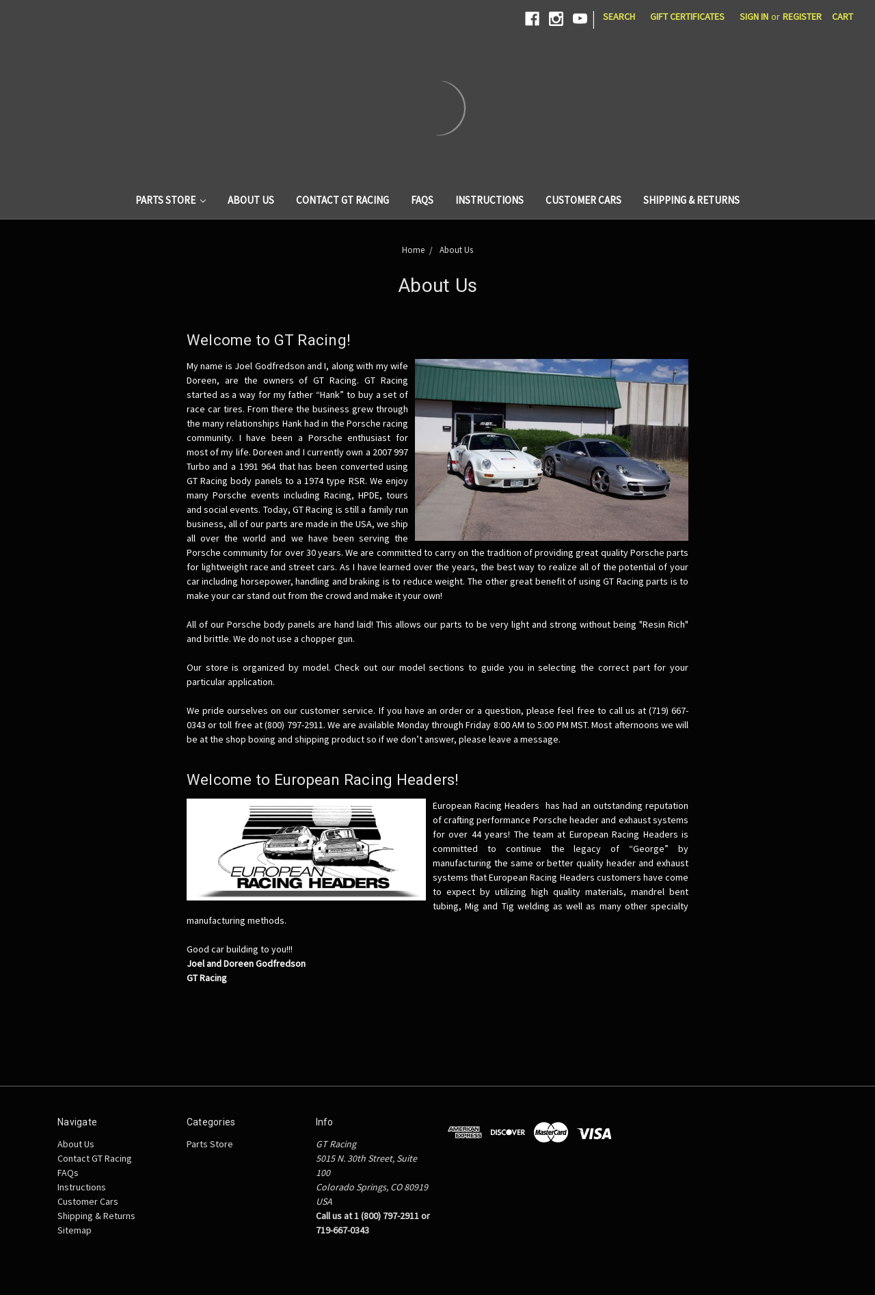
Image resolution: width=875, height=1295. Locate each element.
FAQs (422, 199)
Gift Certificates (687, 16)
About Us (251, 199)
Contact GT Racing (342, 199)
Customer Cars (583, 199)
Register (802, 16)
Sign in (754, 16)
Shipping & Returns (691, 199)
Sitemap (74, 1230)
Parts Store (170, 199)
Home (413, 250)
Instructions (489, 199)
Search (619, 16)
